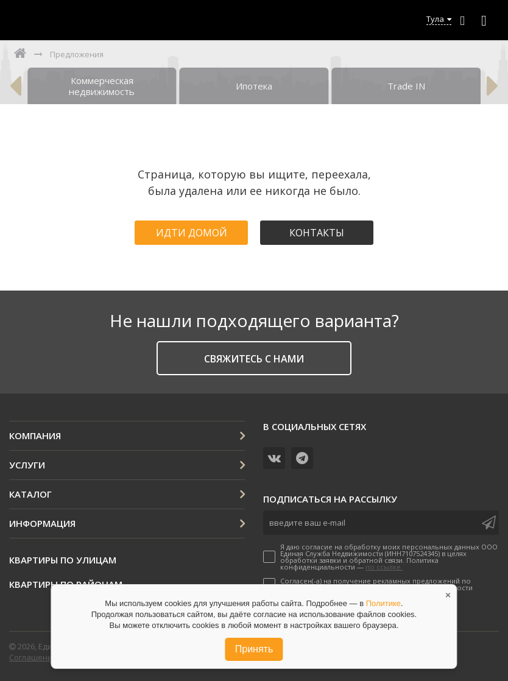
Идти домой (191, 232)
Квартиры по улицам (62, 560)
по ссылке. (384, 566)
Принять (254, 649)
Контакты (316, 232)
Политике (383, 603)
